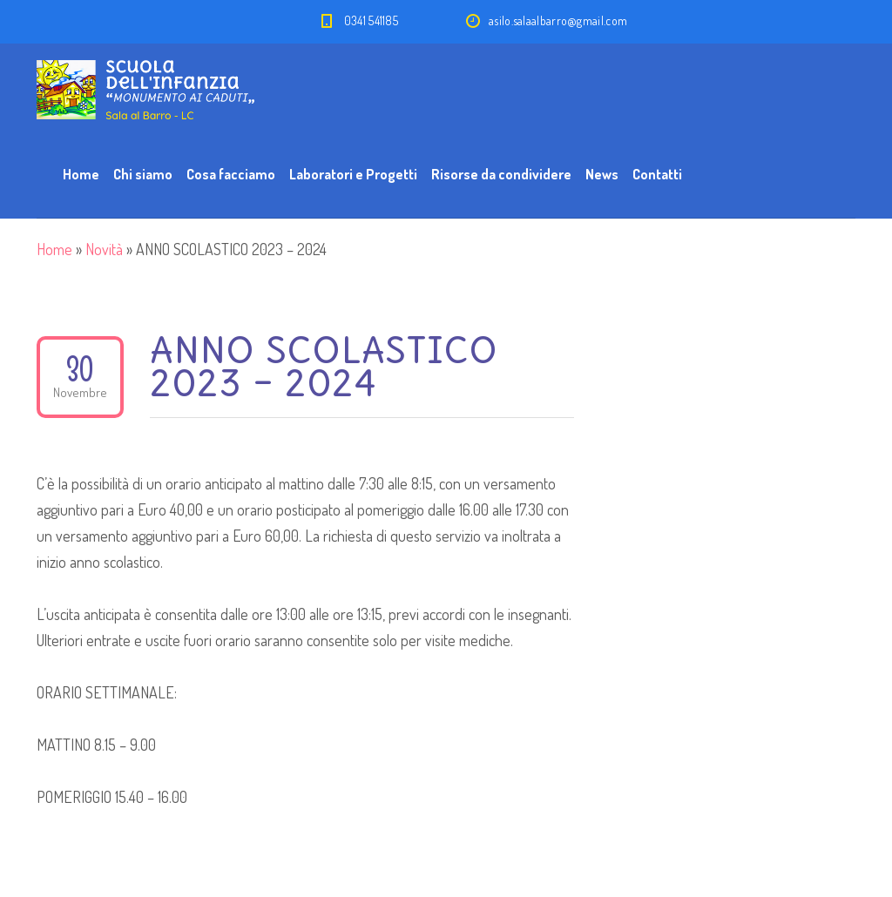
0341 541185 (371, 20)
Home (81, 174)
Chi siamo (142, 174)
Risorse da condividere (501, 174)
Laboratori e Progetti (353, 174)
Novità (104, 249)
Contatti (657, 174)
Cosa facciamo (230, 174)
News (601, 174)
